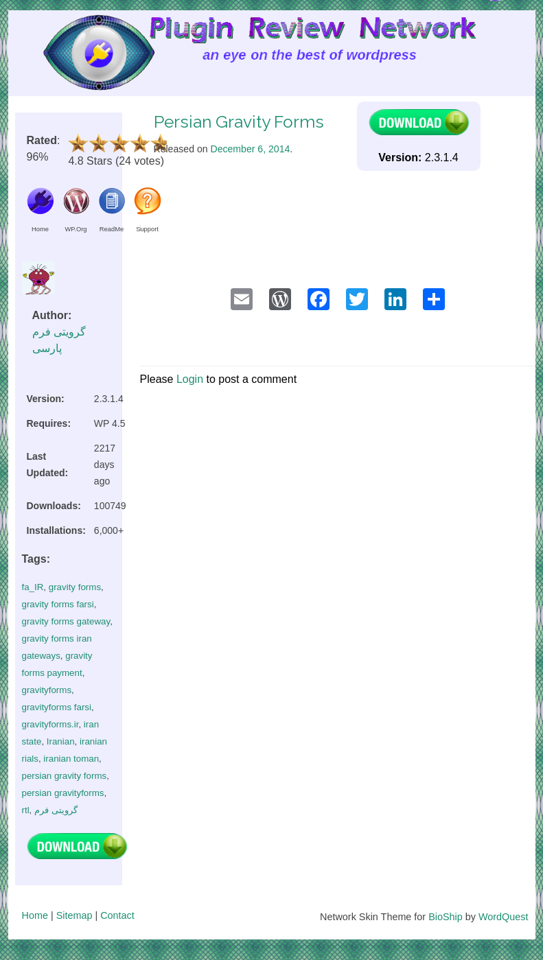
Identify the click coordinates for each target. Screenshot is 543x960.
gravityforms (47, 690)
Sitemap (74, 915)
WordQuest (503, 916)
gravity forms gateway (66, 621)
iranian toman (71, 758)
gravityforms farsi (56, 707)
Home (35, 915)
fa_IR (33, 587)
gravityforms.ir (50, 724)
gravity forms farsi (58, 604)
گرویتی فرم (56, 810)
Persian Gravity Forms (239, 122)
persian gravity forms (64, 776)
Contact (117, 915)
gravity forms (75, 587)
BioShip (445, 916)
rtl (26, 810)
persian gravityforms (63, 793)
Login (189, 379)
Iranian (61, 741)
